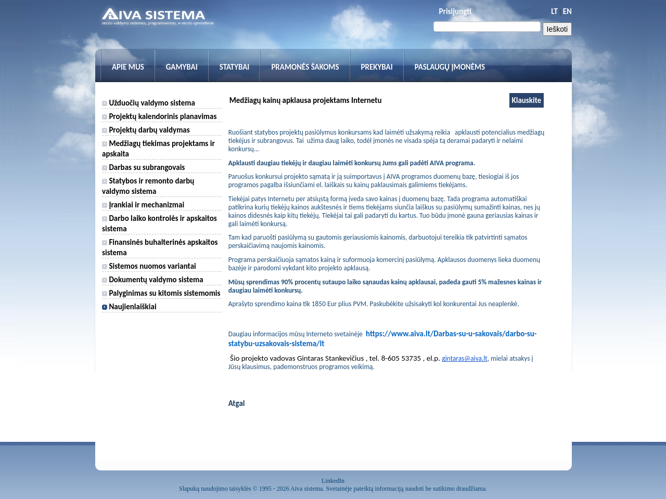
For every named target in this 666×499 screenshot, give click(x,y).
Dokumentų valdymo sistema (152, 279)
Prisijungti (455, 11)
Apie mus (128, 67)
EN (567, 11)
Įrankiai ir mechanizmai (143, 204)
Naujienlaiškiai (129, 306)
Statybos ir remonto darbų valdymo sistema (148, 186)
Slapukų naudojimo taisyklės (215, 488)
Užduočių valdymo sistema (148, 103)
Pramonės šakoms (305, 67)
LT (554, 11)
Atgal (236, 403)
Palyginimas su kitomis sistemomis (161, 293)
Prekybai (377, 67)
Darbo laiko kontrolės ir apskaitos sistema (159, 223)
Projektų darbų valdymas (146, 130)
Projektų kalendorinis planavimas (159, 116)
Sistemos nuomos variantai (149, 266)
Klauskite (527, 100)
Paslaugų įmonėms (450, 67)
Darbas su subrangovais (143, 167)
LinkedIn (333, 480)
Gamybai (182, 67)
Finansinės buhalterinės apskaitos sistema (159, 247)
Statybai (235, 67)
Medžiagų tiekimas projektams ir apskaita (158, 149)
